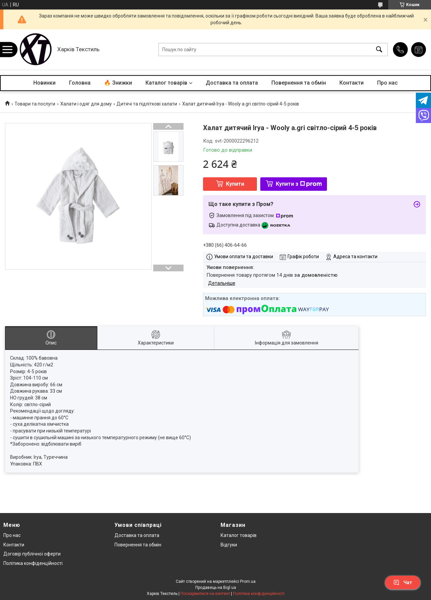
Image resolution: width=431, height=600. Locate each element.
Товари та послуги (34, 104)
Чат (402, 582)
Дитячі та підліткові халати (147, 104)
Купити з (299, 184)
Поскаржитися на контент (205, 593)
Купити (235, 184)
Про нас (387, 83)
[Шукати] (379, 49)
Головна (80, 83)
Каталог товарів (166, 83)
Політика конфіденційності (33, 563)
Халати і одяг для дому (86, 104)
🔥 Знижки (118, 83)
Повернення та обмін (298, 83)
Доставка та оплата (232, 83)
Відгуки (229, 544)
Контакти (351, 83)
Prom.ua (248, 581)
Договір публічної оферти (32, 554)
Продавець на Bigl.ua (215, 587)
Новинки (44, 83)
